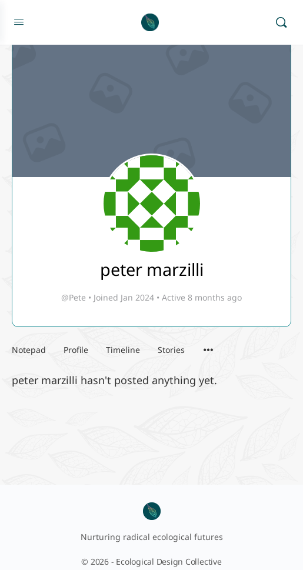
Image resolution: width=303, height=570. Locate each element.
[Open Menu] (19, 21)
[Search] (281, 22)
